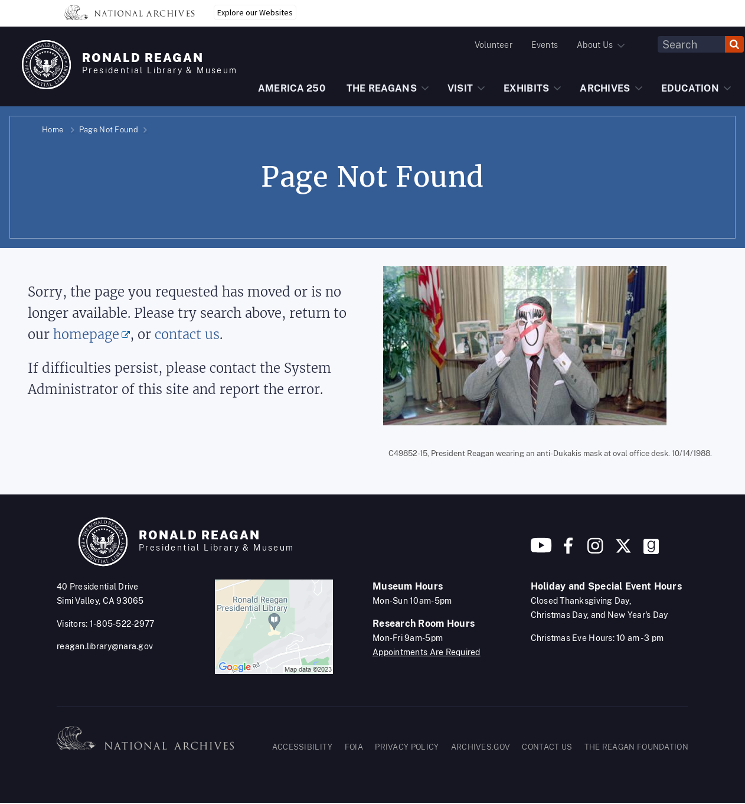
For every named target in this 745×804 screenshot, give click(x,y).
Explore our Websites (255, 12)
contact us (187, 335)
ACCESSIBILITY (302, 747)
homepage (86, 335)
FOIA (354, 747)
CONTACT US (547, 747)
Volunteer (493, 45)
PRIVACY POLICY (407, 747)
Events (544, 45)
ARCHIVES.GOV (481, 747)
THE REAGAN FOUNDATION (636, 747)
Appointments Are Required (426, 652)
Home (52, 129)
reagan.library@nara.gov (105, 646)
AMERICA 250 (291, 88)
